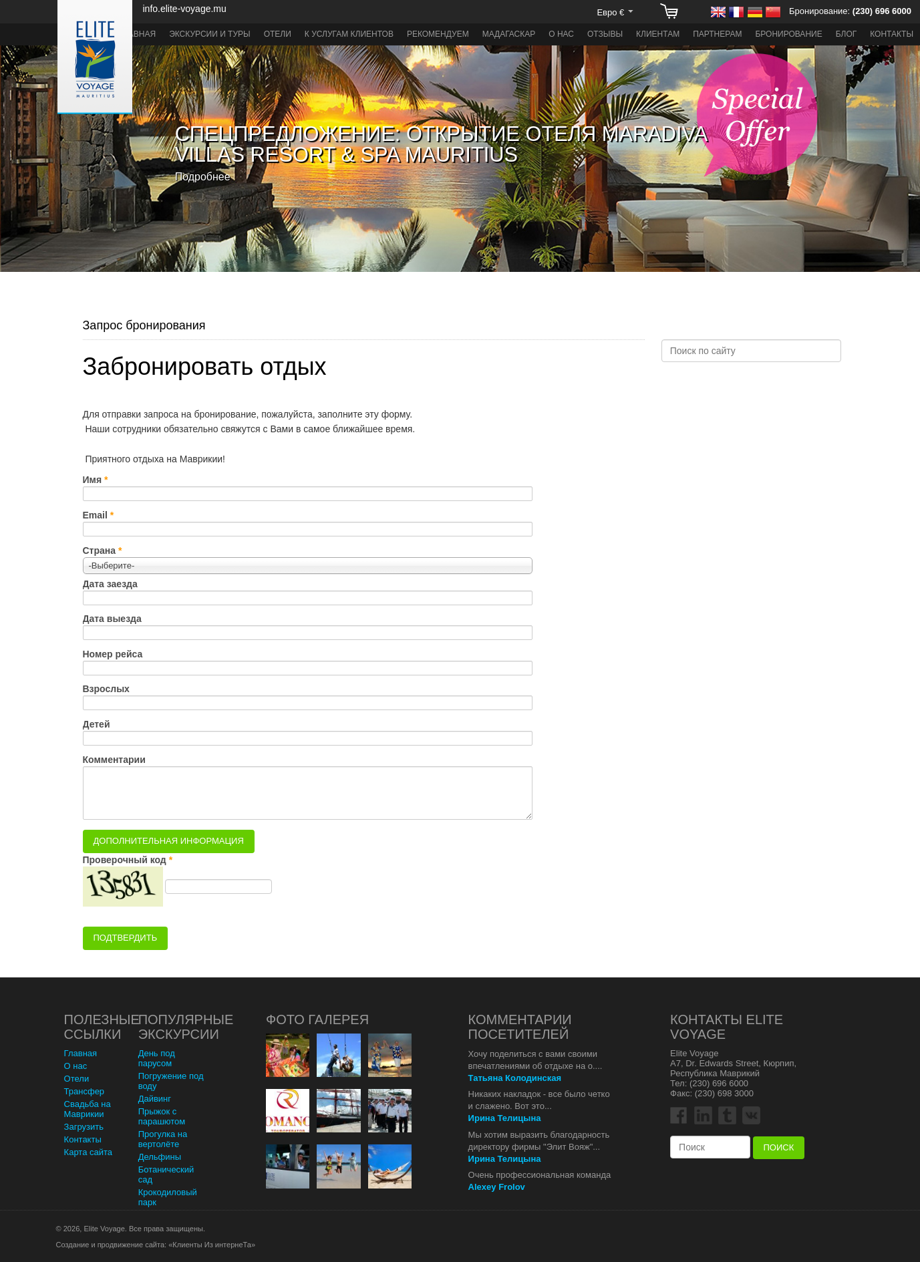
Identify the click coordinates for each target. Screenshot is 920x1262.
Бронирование (788, 34)
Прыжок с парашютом (162, 1116)
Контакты (891, 34)
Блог (846, 34)
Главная (137, 34)
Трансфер (84, 1091)
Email (95, 515)
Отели (277, 34)
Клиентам (657, 34)
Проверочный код (124, 859)
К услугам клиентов (349, 34)
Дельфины (159, 1157)
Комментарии (114, 759)
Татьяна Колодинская (515, 1078)
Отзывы (605, 34)
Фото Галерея (317, 1019)
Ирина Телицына (504, 1118)
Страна (99, 550)
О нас (561, 34)
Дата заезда (110, 584)
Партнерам (717, 34)
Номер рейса (113, 654)
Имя (92, 479)
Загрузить (84, 1127)
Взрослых (106, 688)
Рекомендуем (438, 34)
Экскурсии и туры (210, 34)
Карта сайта (88, 1152)
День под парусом (156, 1058)
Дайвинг (154, 1099)
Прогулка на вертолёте (163, 1139)
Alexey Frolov (496, 1187)
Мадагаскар (509, 34)
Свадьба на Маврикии (87, 1109)
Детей (96, 724)
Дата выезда (112, 618)
